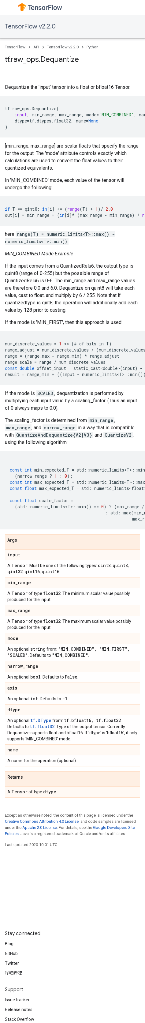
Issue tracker (17, 999)
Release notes (18, 1009)
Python (93, 47)
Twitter (12, 963)
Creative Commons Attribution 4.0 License (42, 821)
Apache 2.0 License (39, 827)
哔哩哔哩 (13, 973)
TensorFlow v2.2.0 (30, 26)
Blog (9, 943)
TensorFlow (15, 47)
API (36, 47)
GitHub (11, 953)
